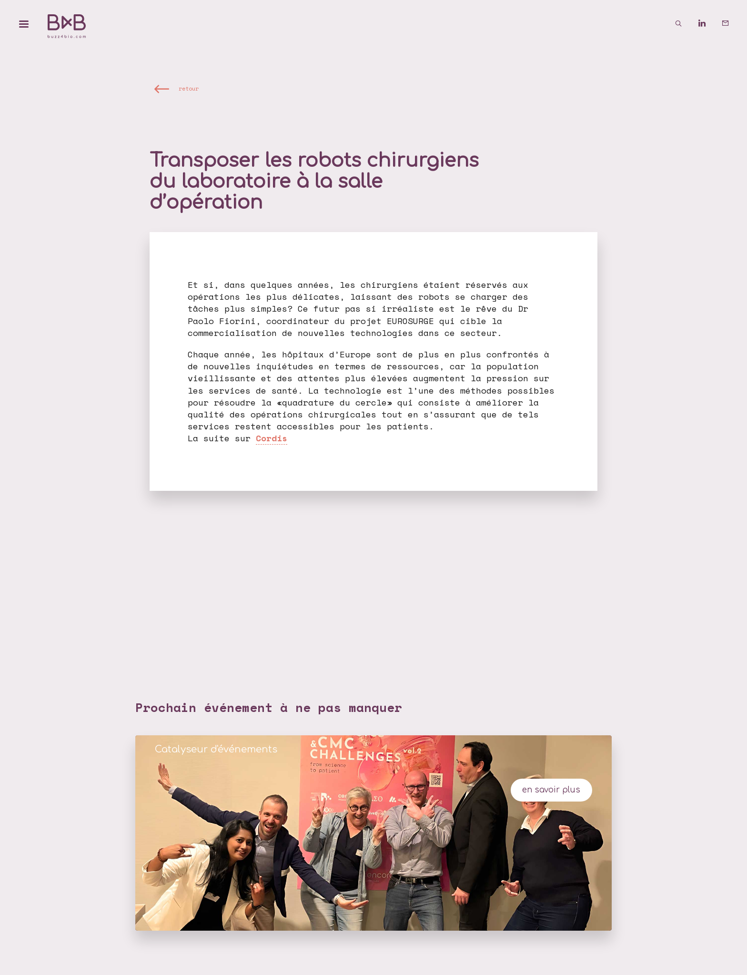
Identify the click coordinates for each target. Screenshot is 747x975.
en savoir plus (551, 789)
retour (189, 88)
